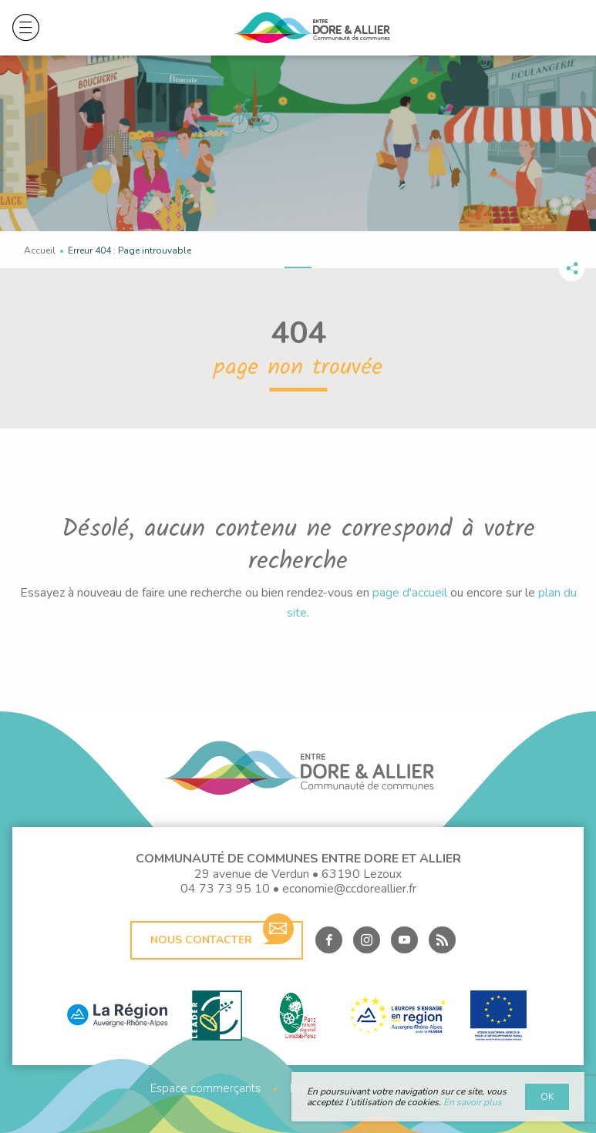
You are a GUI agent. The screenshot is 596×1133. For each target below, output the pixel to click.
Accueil (40, 250)
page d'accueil (409, 592)
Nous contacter (222, 934)
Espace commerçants (205, 1088)
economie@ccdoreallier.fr (349, 888)
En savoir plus (472, 1102)
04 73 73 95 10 (225, 888)
